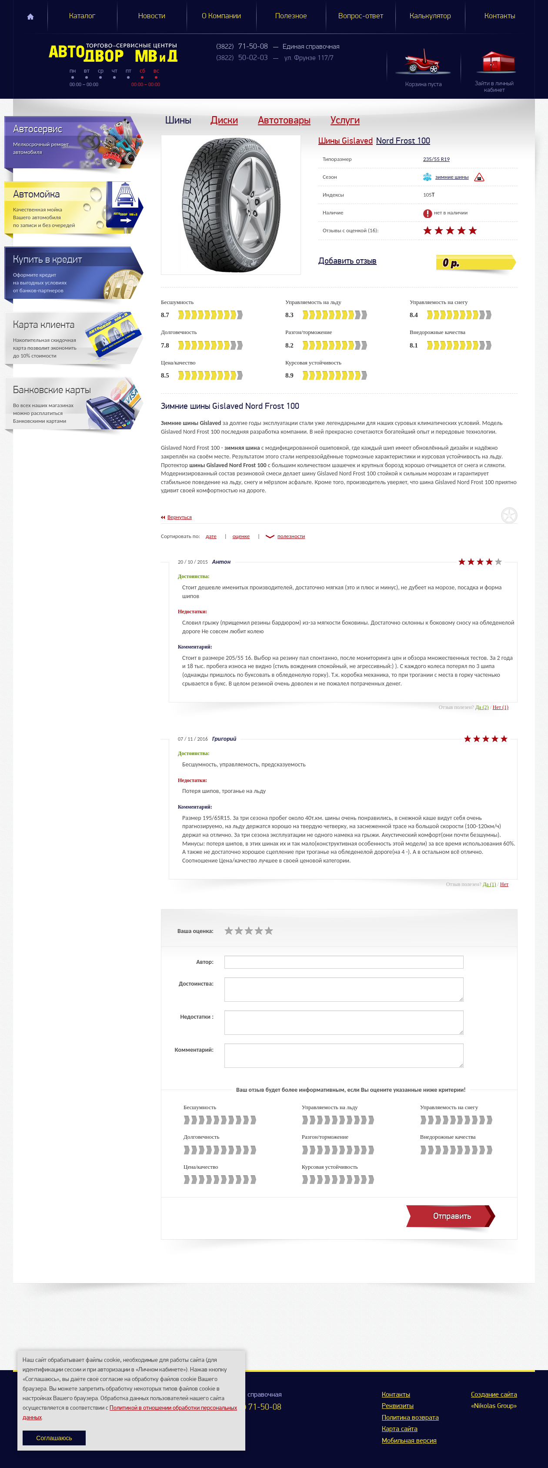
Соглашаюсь (54, 1438)
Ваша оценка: (195, 931)
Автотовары (284, 120)
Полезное (291, 16)
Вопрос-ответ (360, 16)
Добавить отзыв (347, 261)
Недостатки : (197, 1016)
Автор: (205, 962)
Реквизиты (398, 1406)
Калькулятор (430, 16)
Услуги (345, 120)
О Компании (221, 16)
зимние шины (452, 177)
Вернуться (179, 517)
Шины (178, 120)
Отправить (452, 1216)
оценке (241, 536)
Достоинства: (196, 983)
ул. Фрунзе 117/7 (309, 58)
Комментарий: (194, 1049)
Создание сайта (494, 1394)
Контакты (500, 16)
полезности (291, 536)
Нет (504, 884)
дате (211, 536)
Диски (224, 120)
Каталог (82, 16)
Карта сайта (400, 1429)
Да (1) (489, 884)
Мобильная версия (409, 1441)
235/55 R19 (436, 159)
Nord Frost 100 (403, 141)
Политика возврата (410, 1417)
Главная (30, 16)
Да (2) (482, 707)
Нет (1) (500, 707)
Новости (151, 16)
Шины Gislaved (345, 141)
